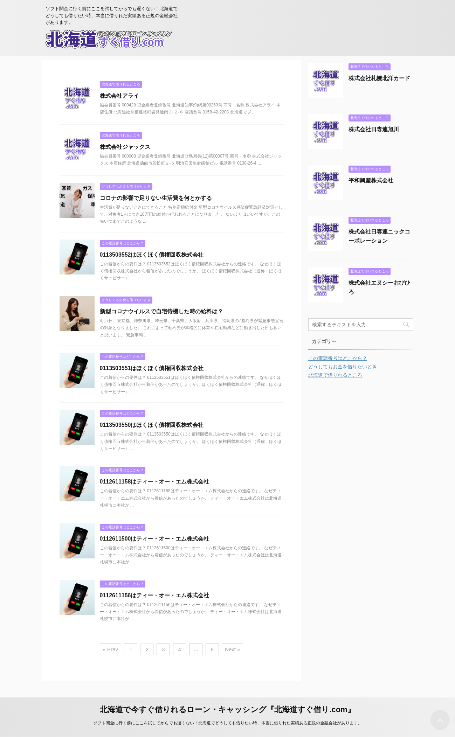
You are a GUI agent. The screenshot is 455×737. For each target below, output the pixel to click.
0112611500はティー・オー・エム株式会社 (154, 539)
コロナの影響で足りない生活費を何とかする (156, 198)
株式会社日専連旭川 (374, 129)
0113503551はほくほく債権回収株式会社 (152, 368)
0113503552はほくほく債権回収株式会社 (152, 255)
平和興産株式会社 (371, 180)
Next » (232, 649)
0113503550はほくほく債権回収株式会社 (152, 425)
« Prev (110, 649)
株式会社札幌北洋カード (379, 78)
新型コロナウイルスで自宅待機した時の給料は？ (161, 311)
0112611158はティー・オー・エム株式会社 (154, 482)
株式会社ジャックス (125, 147)
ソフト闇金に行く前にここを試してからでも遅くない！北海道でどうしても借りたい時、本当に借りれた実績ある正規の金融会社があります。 (227, 723)
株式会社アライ (119, 96)
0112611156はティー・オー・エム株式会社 (154, 595)
